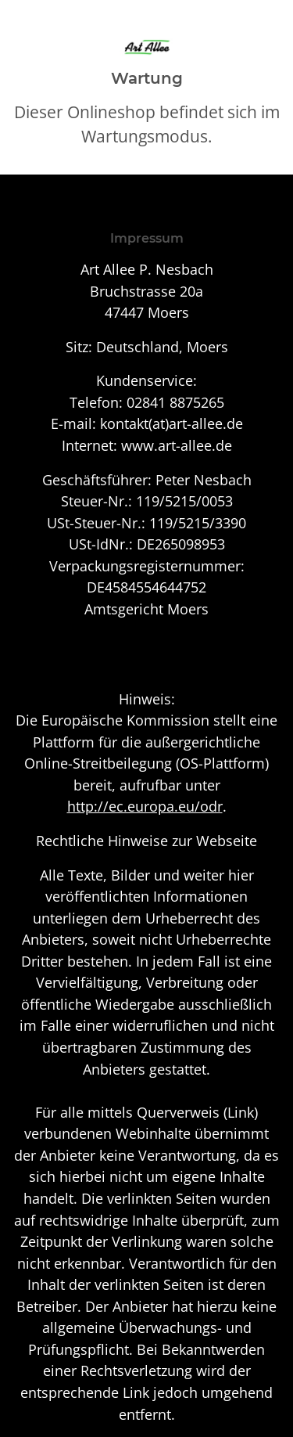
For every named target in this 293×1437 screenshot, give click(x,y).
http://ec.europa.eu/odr (145, 806)
